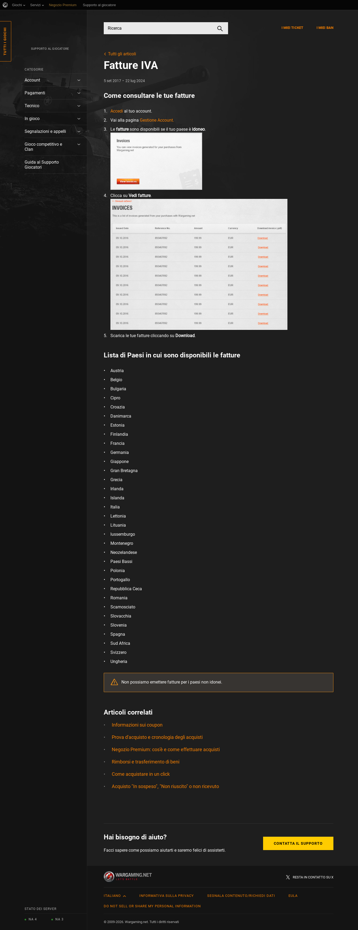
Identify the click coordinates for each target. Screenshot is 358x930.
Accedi (116, 111)
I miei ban (325, 28)
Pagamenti (35, 92)
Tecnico (32, 105)
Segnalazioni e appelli (45, 131)
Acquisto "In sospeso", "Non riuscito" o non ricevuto (165, 786)
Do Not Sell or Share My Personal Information (152, 906)
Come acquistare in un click (141, 774)
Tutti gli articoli (122, 53)
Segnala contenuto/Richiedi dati (241, 896)
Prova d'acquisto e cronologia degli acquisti (157, 737)
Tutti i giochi (5, 41)
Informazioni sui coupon (137, 725)
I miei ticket (292, 28)
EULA (293, 896)
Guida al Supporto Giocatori (42, 165)
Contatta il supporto (298, 843)
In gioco (32, 118)
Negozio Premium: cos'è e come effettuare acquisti (166, 749)
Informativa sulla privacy (166, 896)
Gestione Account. (157, 120)
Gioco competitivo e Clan (43, 147)
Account (32, 80)
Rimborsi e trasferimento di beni (145, 762)
